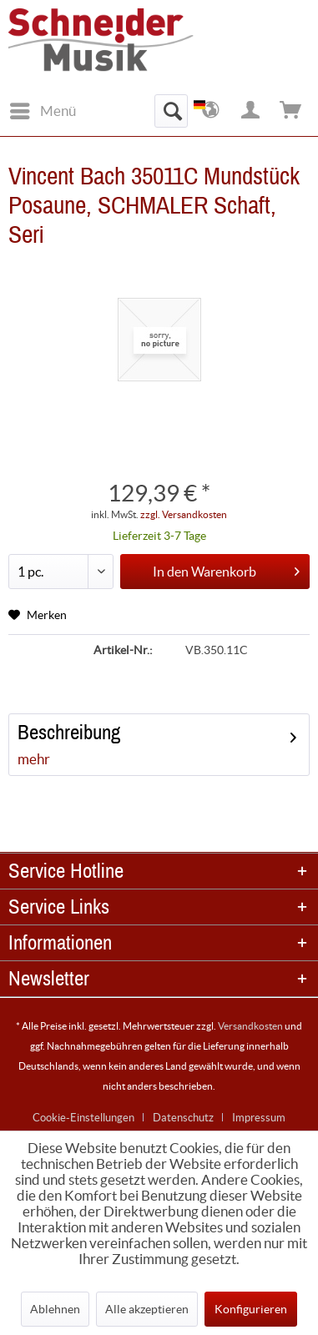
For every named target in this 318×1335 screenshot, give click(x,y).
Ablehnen (55, 1309)
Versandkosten (250, 1025)
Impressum (258, 1117)
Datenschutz (183, 1117)
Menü (43, 108)
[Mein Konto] (251, 111)
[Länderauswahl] (211, 111)
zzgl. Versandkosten (183, 514)
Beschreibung (69, 732)
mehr (34, 759)
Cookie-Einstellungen (83, 1117)
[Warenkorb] (291, 111)
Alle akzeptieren (147, 1309)
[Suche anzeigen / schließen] (171, 111)
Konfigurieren (251, 1309)
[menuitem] (42, 111)
